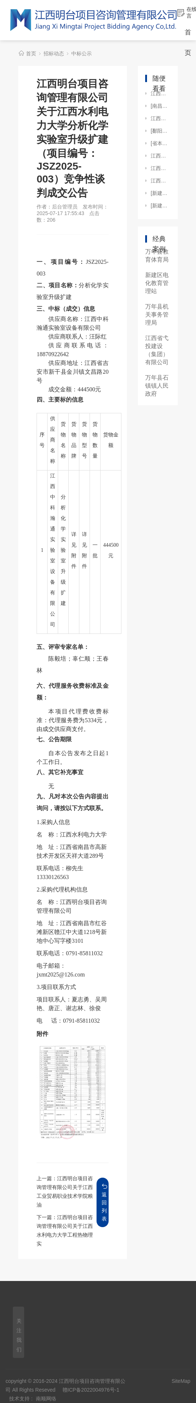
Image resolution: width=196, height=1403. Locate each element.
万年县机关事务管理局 (157, 314)
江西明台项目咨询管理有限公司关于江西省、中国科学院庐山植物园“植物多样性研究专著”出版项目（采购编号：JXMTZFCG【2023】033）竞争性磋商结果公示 (160, 93)
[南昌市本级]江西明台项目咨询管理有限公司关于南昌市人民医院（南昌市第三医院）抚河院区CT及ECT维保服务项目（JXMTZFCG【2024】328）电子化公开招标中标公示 (160, 106)
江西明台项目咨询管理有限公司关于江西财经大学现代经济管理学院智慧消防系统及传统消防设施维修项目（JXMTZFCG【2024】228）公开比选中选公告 (160, 118)
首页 (31, 53)
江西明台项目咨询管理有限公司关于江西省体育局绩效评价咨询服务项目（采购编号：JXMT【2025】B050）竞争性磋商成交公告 (160, 156)
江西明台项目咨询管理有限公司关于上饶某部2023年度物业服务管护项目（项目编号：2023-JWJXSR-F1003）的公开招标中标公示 (160, 181)
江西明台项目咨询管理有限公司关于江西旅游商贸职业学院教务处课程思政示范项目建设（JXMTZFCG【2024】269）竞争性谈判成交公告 (160, 168)
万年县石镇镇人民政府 (157, 385)
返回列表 (105, 1202)
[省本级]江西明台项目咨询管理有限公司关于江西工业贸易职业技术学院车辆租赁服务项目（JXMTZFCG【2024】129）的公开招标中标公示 (160, 143)
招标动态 (54, 53)
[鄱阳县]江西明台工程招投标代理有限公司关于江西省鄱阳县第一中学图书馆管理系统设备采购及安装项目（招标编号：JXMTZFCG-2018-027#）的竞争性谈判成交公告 (160, 131)
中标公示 (81, 53)
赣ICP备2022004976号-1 (91, 1390)
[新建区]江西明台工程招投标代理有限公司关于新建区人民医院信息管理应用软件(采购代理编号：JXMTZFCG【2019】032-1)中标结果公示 (160, 193)
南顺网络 (46, 1399)
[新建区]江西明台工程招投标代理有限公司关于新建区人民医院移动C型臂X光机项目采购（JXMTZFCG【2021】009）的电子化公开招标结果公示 (160, 205)
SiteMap (181, 1381)
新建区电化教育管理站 (157, 283)
